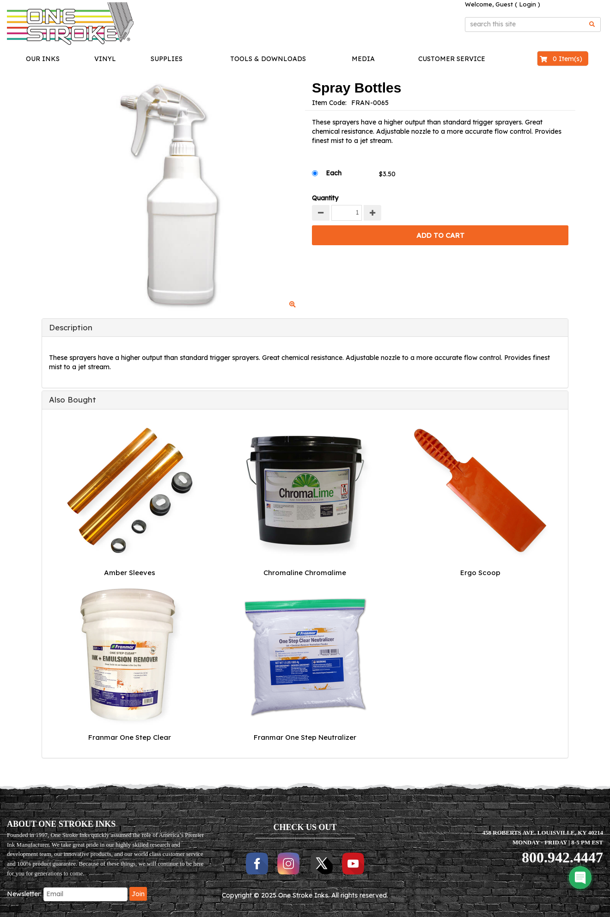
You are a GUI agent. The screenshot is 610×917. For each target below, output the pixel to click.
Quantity (325, 198)
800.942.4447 (562, 857)
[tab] (305, 327)
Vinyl (105, 59)
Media (363, 59)
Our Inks (43, 59)
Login (527, 4)
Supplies (167, 59)
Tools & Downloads (268, 59)
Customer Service (451, 59)
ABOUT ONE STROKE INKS (61, 824)
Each (334, 173)
